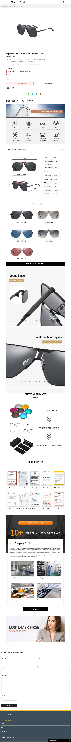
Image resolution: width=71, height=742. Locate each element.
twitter (32, 94)
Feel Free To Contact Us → (7, 720)
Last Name (40, 659)
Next (63, 30)
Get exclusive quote (20, 83)
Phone (38, 667)
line (28, 94)
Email (3, 667)
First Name (5, 659)
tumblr (45, 94)
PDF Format (8, 88)
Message (4, 676)
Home (3, 6)
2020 (21, 6)
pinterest (41, 94)
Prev (8, 30)
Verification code (6, 696)
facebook (24, 94)
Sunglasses (9, 6)
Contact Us (48, 83)
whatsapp (37, 94)
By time (16, 6)
